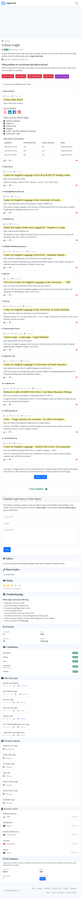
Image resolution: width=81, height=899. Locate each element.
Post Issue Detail (62, 76)
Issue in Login (8, 76)
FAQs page (24, 621)
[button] (46, 489)
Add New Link (40, 477)
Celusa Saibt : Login (13, 134)
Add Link (47, 888)
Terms (53, 893)
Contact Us (10, 123)
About (33, 888)
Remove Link (57, 888)
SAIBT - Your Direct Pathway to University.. (21, 131)
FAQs (48, 893)
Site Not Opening (35, 76)
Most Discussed (9, 678)
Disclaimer (61, 893)
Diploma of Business (13, 121)
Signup (42, 879)
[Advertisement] (40, 22)
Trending (73, 888)
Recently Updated (10, 741)
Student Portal (11, 126)
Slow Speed (21, 76)
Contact (40, 888)
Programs (9, 128)
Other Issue (48, 76)
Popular (66, 888)
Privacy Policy (71, 893)
